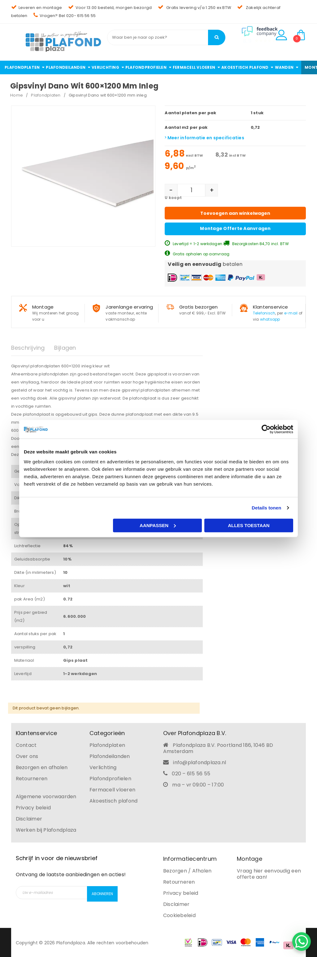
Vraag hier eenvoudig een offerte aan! (269, 873)
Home (16, 95)
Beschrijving (28, 347)
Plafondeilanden (109, 755)
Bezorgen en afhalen (42, 766)
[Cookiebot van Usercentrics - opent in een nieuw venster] (266, 429)
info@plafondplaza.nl (199, 761)
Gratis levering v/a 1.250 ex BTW (195, 8)
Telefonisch (264, 312)
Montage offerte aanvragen (235, 228)
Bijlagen (65, 347)
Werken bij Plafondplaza (46, 829)
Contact (26, 744)
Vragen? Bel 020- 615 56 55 (64, 16)
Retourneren (32, 778)
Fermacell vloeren (112, 789)
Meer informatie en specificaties (204, 138)
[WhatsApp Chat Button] (301, 941)
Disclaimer (29, 818)
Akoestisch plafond (113, 800)
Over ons (27, 755)
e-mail (291, 312)
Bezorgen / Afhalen (187, 870)
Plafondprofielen (110, 778)
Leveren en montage (36, 8)
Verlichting (103, 766)
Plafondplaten (45, 95)
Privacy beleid (33, 807)
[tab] (32, 347)
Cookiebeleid (179, 914)
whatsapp (270, 318)
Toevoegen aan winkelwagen (235, 213)
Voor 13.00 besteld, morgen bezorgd (110, 8)
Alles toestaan (248, 525)
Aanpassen (158, 525)
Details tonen (266, 507)
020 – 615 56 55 (191, 773)
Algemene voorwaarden (46, 795)
